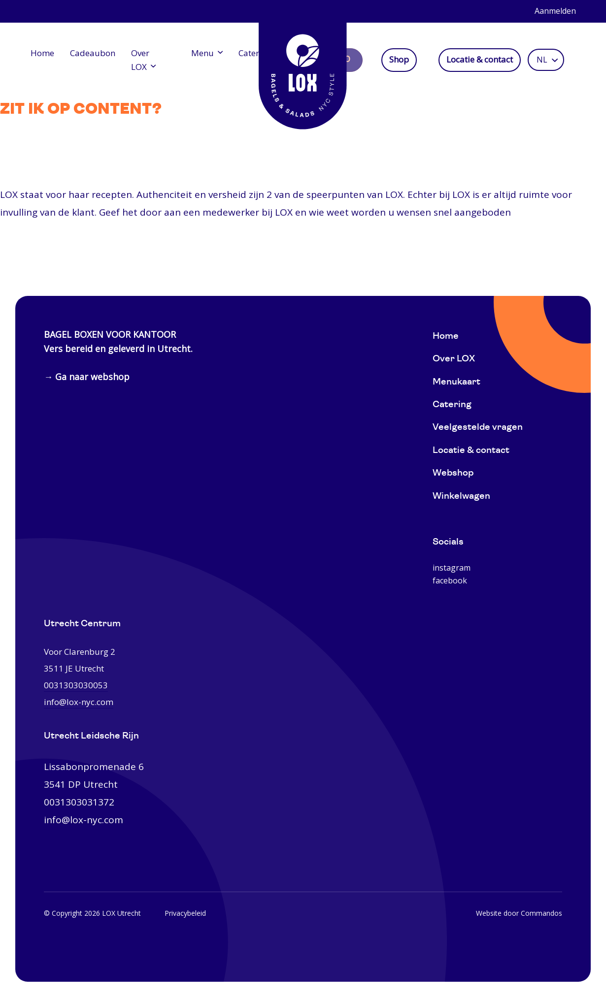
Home (42, 53)
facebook (450, 580)
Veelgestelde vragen (478, 427)
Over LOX (140, 59)
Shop (401, 59)
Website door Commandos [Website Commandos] (519, 913)
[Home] (303, 69)
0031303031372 (79, 802)
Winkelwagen (461, 496)
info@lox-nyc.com (83, 819)
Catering (252, 53)
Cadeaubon (92, 53)
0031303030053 (76, 685)
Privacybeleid (185, 913)
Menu (200, 53)
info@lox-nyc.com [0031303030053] (78, 702)
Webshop (453, 473)
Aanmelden (555, 10)
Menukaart (456, 382)
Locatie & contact (482, 59)
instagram (452, 567)
